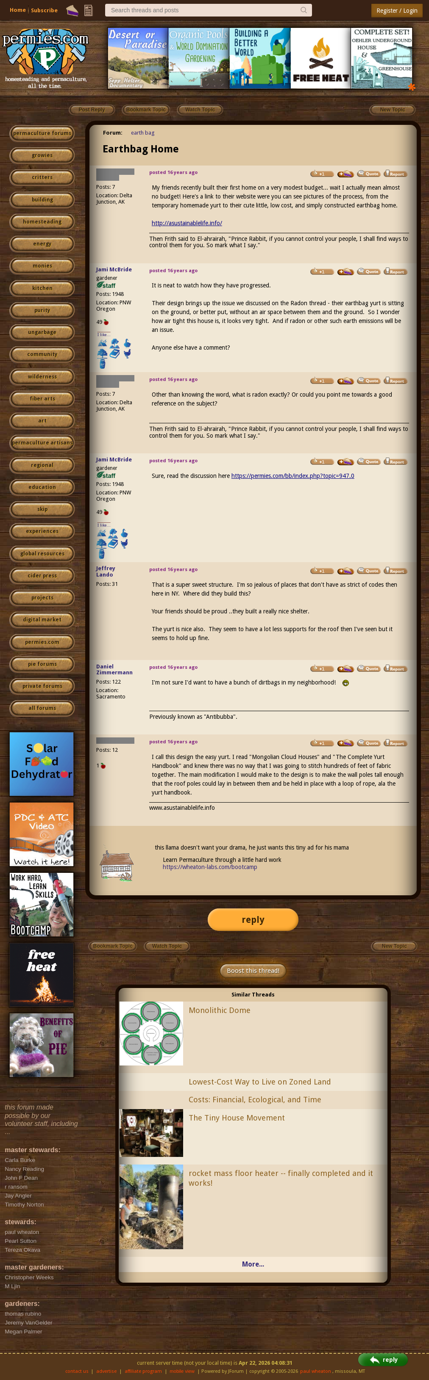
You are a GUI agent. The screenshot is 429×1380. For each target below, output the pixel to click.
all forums (42, 708)
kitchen (42, 288)
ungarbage (42, 332)
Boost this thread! (253, 970)
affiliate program (143, 1371)
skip (42, 509)
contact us (77, 1371)
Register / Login (397, 10)
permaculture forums (42, 133)
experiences (42, 531)
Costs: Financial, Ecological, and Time (255, 1099)
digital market (42, 620)
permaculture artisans (42, 443)
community (42, 354)
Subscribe (44, 10)
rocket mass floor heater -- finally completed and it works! (281, 1178)
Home (18, 10)
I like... (104, 334)
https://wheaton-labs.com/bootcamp (210, 867)
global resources (42, 554)
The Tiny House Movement (237, 1117)
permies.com (42, 642)
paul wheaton (315, 1371)
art (42, 421)
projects (42, 598)
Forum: (113, 133)
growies (42, 155)
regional (42, 465)
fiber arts (42, 399)
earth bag (143, 133)
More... (253, 1264)
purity (42, 310)
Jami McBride (114, 269)
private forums (42, 686)
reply (253, 919)
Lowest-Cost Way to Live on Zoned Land (260, 1081)
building (42, 200)
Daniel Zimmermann (114, 669)
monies (42, 266)
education (42, 487)
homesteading (42, 222)
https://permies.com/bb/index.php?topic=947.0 (292, 475)
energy (42, 244)
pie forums (42, 664)
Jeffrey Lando (105, 571)
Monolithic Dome (220, 1010)
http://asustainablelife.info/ (187, 223)
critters (42, 177)
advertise (106, 1371)
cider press (42, 576)
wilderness (42, 377)
